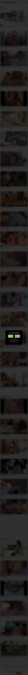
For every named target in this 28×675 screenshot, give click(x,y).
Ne (17, 336)
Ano (11, 336)
